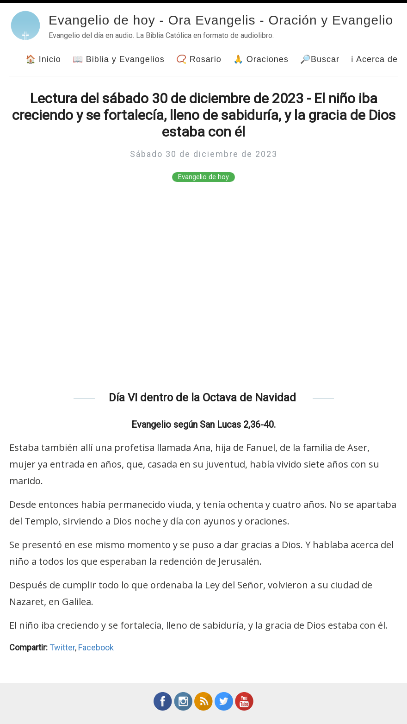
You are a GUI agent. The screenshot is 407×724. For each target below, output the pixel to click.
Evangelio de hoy (203, 177)
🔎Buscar (319, 59)
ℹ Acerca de (374, 59)
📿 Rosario (199, 59)
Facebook (96, 647)
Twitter (62, 647)
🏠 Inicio (43, 59)
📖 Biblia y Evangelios (119, 59)
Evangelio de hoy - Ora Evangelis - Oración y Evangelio (221, 20)
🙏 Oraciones (261, 59)
